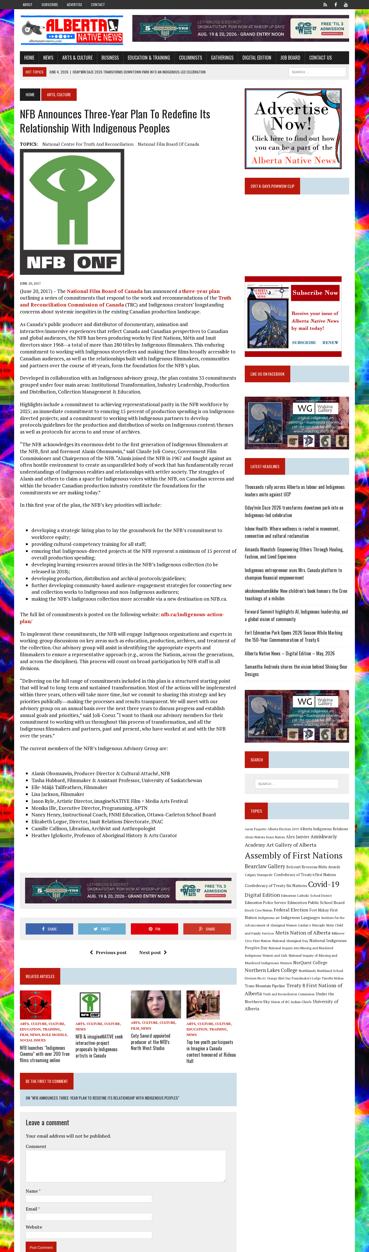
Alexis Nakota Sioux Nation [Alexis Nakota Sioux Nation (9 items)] (265, 839)
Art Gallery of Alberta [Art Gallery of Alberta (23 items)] (292, 846)
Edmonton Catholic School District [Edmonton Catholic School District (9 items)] (307, 897)
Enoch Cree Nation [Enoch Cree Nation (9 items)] (259, 912)
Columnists (189, 57)
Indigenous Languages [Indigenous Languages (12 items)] (301, 919)
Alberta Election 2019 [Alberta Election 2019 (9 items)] (283, 831)
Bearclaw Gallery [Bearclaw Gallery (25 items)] (265, 868)
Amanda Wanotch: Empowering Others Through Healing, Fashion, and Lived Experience (294, 554)
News (47, 57)
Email (30, 1187)
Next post (152, 932)
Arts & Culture (76, 57)
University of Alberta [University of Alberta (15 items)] (288, 1003)
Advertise (74, 4)
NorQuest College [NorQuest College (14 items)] (311, 965)
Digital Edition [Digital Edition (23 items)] (262, 896)
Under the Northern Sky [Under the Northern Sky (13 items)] (305, 995)
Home (28, 57)
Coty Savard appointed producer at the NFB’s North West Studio (156, 1021)
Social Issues (31, 1020)
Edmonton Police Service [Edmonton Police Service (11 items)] (266, 904)
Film (22, 1015)
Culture (55, 1003)
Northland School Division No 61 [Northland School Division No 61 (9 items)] (319, 973)
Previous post (107, 932)
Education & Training (147, 57)
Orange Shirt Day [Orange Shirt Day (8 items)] (257, 981)
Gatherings (221, 57)
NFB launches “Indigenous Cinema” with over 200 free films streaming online (43, 1033)
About (28, 4)
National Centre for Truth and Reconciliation (86, 144)
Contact (98, 4)
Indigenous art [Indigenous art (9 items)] (269, 919)
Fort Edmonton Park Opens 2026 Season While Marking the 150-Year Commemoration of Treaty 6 (297, 637)
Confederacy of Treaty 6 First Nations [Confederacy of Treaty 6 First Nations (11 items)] (305, 876)
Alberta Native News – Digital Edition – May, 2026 (290, 654)
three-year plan (199, 291)
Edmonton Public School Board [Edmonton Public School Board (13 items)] (316, 904)
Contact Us (319, 57)
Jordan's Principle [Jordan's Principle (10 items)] (312, 926)
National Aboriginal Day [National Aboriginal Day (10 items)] (282, 942)
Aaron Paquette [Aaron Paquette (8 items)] (256, 831)
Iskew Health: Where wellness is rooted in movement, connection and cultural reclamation (292, 533)
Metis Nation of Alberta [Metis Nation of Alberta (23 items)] (296, 934)
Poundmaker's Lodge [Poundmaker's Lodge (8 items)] (284, 981)
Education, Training (38, 1009)
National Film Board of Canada (167, 144)
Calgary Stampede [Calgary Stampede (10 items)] (259, 876)
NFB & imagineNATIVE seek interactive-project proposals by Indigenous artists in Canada (98, 1025)
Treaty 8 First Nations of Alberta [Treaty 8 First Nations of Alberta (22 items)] (297, 988)
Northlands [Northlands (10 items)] (285, 973)
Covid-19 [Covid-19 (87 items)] (324, 886)
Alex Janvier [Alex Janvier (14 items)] (298, 838)
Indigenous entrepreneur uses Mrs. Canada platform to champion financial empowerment (293, 575)
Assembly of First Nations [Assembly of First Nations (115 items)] (294, 857)
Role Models (52, 1015)
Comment (34, 1124)
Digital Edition (255, 57)
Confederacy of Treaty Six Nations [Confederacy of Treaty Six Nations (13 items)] (276, 887)
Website (32, 1205)
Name (30, 1169)
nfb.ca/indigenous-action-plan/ (197, 614)
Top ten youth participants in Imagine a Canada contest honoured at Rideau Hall (212, 1027)
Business (108, 57)
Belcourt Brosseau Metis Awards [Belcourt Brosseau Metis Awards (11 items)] (314, 868)
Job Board (289, 57)
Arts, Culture (31, 1003)
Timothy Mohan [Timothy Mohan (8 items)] (311, 981)
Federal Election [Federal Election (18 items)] (291, 911)
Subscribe (50, 4)
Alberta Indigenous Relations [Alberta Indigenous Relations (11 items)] (324, 831)
